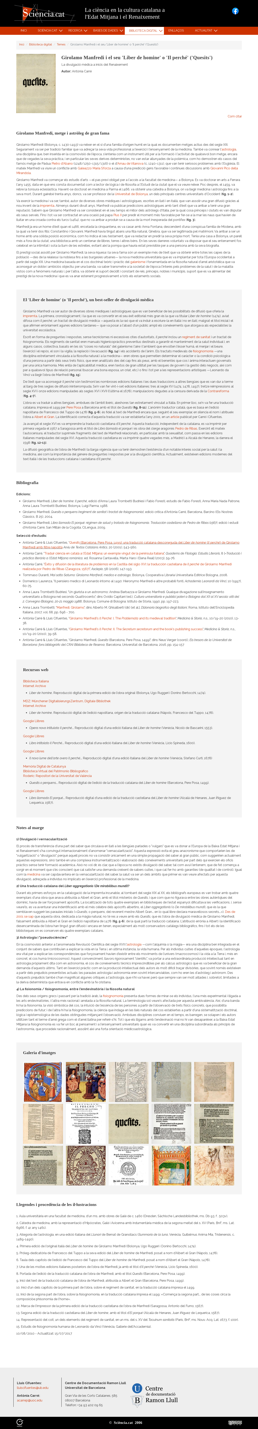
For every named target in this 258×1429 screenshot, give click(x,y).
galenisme (137, 262)
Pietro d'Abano (62, 163)
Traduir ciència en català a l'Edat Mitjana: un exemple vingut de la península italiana (104, 553)
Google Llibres (33, 721)
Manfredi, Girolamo (70, 607)
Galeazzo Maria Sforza (94, 168)
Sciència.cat (48, 31)
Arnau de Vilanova (130, 163)
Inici (24, 30)
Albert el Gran (44, 417)
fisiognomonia (203, 351)
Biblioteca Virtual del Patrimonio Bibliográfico (55, 771)
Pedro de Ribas (186, 428)
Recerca (76, 31)
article (174, 417)
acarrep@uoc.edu (29, 1400)
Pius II (117, 215)
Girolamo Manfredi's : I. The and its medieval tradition (122, 618)
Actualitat (204, 31)
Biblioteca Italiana (36, 681)
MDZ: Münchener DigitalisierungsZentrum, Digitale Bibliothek (67, 701)
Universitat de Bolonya (131, 194)
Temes (61, 44)
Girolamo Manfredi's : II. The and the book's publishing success (136, 629)
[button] (43, 1082)
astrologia (229, 149)
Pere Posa (73, 407)
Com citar (235, 116)
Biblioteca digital (144, 32)
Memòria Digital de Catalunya (44, 766)
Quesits (74, 542)
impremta (47, 206)
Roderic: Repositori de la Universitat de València (57, 776)
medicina (33, 874)
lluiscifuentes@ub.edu (33, 1388)
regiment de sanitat (196, 337)
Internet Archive (34, 686)
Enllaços (176, 30)
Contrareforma (218, 391)
